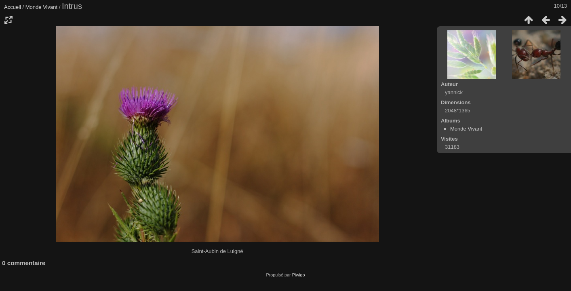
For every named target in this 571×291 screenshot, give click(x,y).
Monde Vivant (41, 7)
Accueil (12, 7)
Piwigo (298, 274)
